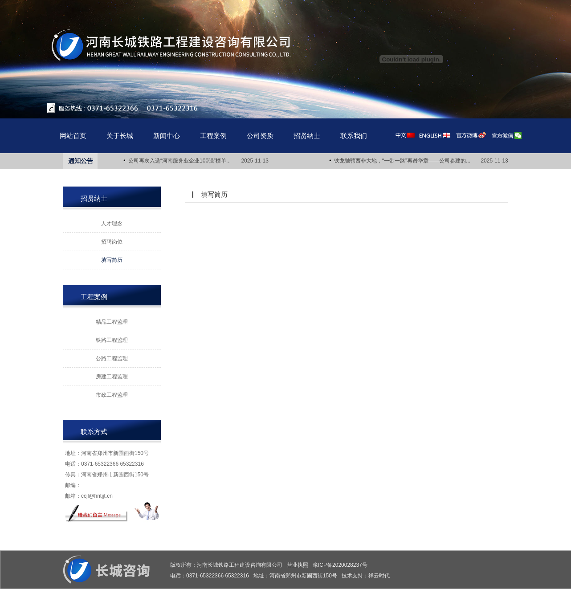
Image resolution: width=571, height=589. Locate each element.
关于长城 (119, 135)
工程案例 (213, 135)
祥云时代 (379, 576)
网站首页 (73, 135)
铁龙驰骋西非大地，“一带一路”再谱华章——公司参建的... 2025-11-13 (422, 161)
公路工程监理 (112, 358)
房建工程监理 (112, 377)
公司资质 (260, 135)
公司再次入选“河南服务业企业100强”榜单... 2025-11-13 (199, 161)
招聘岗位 (111, 242)
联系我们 (353, 135)
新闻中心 (166, 135)
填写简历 (111, 260)
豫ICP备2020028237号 (340, 565)
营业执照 (297, 565)
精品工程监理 (112, 322)
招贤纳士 (307, 135)
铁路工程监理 (112, 340)
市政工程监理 (112, 395)
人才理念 (111, 223)
